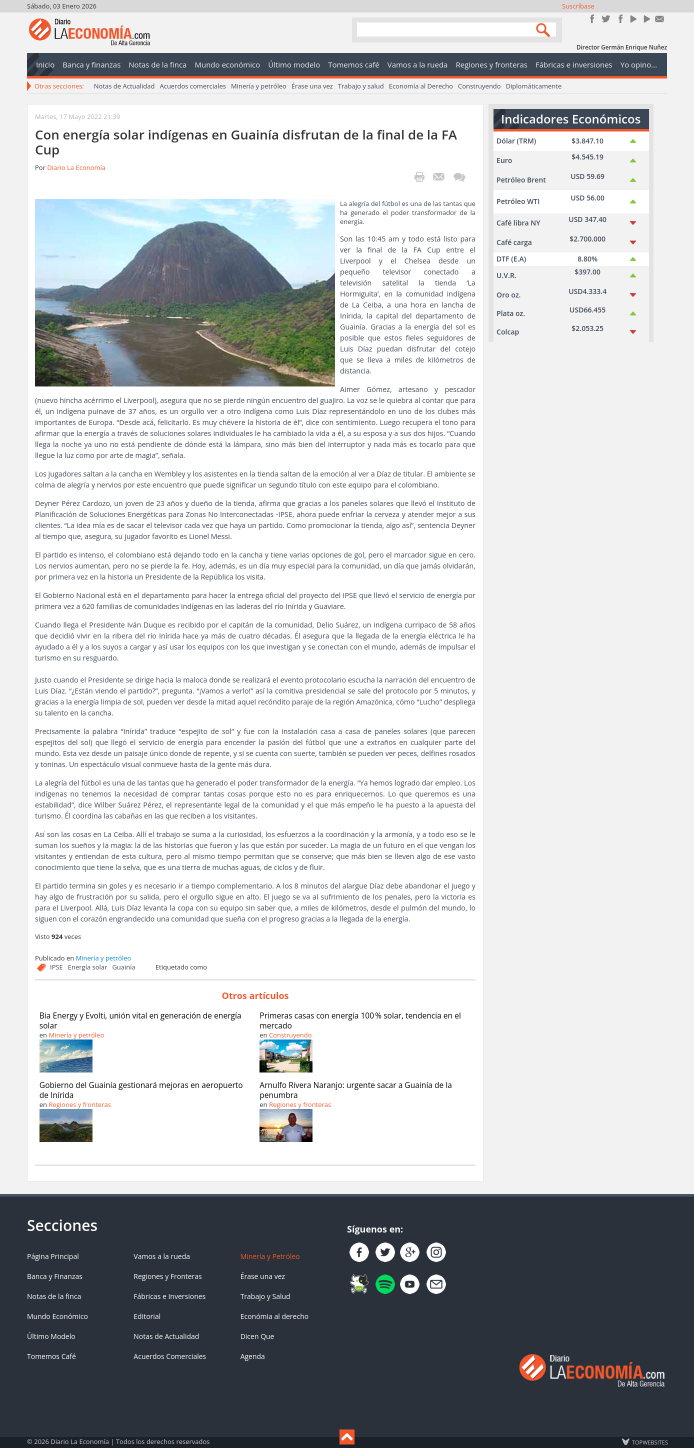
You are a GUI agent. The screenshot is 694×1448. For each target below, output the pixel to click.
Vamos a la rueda (162, 1256)
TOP (649, 1442)
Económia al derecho (274, 1316)
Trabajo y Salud (265, 1296)
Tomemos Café (51, 1356)
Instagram (619, 18)
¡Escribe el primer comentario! (459, 177)
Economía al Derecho (421, 86)
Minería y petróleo (258, 86)
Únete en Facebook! (592, 18)
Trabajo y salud (361, 86)
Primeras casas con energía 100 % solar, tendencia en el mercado (360, 1020)
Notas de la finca (54, 1296)
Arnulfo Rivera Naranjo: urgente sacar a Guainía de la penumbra (356, 1090)
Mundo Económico (57, 1316)
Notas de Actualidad (124, 86)
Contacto (660, 18)
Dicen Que (257, 1336)
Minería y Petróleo (270, 1256)
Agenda (252, 1356)
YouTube (632, 18)
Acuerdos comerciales (193, 86)
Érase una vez (312, 86)
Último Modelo (51, 1336)
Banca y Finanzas (54, 1276)
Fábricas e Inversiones (170, 1296)
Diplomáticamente (534, 86)
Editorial (147, 1316)
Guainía (123, 967)
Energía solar (88, 967)
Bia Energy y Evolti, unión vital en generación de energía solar (141, 1020)
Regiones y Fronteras (168, 1276)
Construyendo (479, 86)
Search (544, 29)
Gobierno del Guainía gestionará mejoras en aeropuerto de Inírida (141, 1090)
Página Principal (53, 1256)
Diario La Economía (76, 167)
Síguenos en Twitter (606, 18)
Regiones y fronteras (79, 1104)
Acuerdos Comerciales (170, 1356)
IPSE (56, 967)
